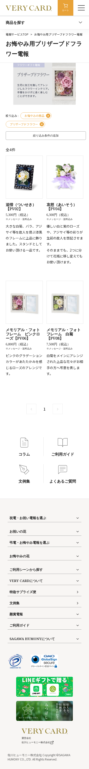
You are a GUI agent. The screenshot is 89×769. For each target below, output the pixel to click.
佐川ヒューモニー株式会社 (38, 742)
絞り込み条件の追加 (46, 135)
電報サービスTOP (17, 34)
